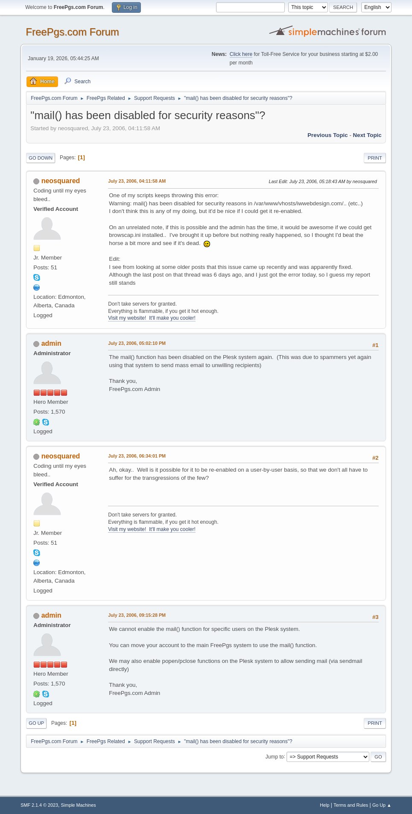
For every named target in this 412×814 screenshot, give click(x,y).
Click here (241, 54)
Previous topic (327, 135)
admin (51, 343)
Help (324, 805)
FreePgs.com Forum (72, 32)
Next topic (367, 135)
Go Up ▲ (382, 805)
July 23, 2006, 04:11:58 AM (137, 181)
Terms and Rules (350, 805)
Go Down (41, 157)
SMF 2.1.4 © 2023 (39, 805)
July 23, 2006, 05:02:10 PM (137, 343)
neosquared (60, 180)
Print (375, 157)
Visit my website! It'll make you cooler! (152, 318)
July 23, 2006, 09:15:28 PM (137, 615)
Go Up (36, 723)
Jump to (275, 756)
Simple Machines (78, 805)
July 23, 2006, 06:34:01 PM (137, 455)
